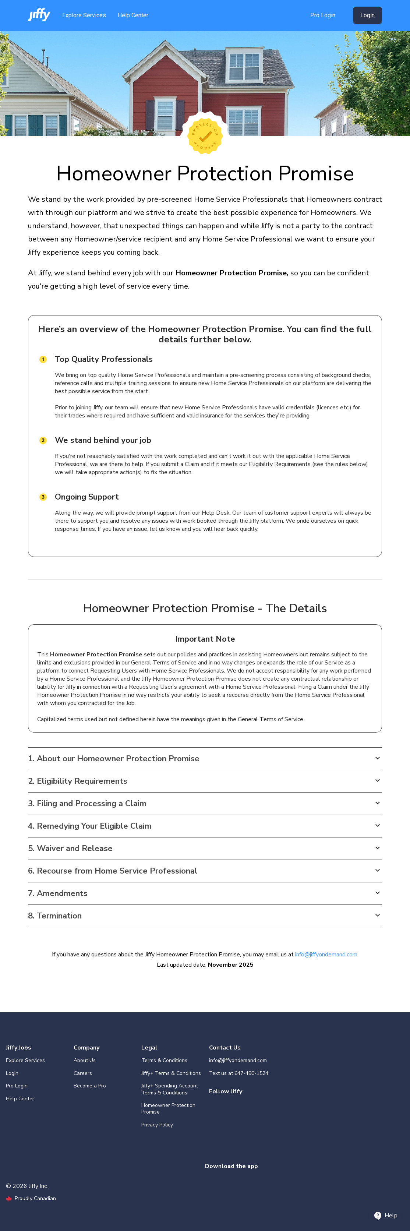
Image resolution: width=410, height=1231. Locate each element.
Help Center (133, 15)
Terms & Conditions (164, 1060)
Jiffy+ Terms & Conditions (171, 1073)
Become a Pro (90, 1085)
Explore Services (84, 15)
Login (367, 15)
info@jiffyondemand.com (326, 954)
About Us (85, 1060)
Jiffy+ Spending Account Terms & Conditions (169, 1089)
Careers (83, 1073)
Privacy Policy (157, 1124)
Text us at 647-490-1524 (238, 1073)
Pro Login (322, 15)
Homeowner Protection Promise (168, 1108)
